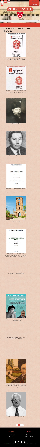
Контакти (11, 433)
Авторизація (34, 1)
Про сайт (11, 438)
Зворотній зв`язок (29, 436)
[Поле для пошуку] (20, 21)
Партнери (11, 436)
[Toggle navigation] (3, 25)
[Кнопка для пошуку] (39, 21)
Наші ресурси (11, 434)
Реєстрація (34, 4)
